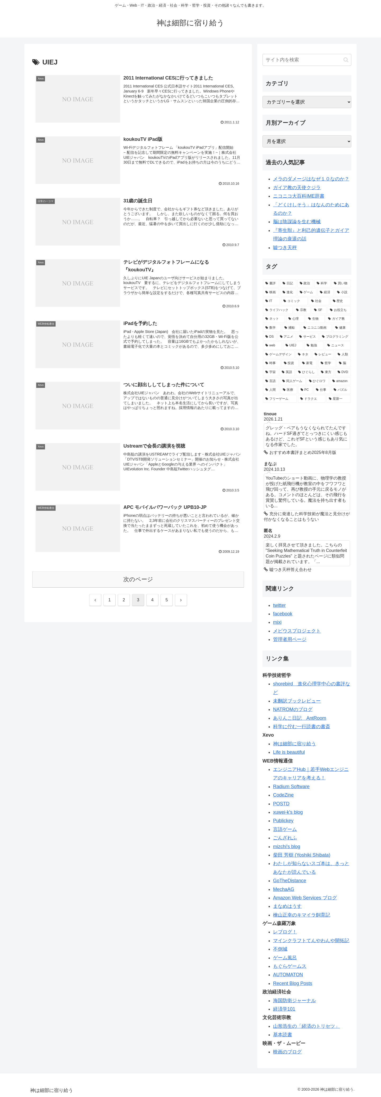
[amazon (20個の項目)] (340, 381)
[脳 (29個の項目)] (344, 363)
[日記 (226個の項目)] (288, 283)
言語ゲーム (285, 829)
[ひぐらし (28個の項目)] (307, 372)
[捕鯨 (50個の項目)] (291, 328)
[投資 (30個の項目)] (290, 363)
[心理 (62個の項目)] (295, 319)
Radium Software (291, 786)
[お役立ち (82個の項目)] (339, 310)
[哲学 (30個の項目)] (327, 363)
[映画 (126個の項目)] (271, 292)
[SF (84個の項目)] (319, 310)
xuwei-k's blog (288, 812)
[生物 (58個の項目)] (315, 319)
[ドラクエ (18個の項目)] (311, 399)
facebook (282, 613)
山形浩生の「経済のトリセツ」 (306, 1026)
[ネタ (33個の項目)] (303, 355)
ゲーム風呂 (285, 957)
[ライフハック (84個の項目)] (278, 310)
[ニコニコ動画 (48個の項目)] (316, 328)
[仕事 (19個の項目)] (322, 390)
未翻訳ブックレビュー (297, 701)
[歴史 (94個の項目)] (340, 301)
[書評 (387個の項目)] (271, 283)
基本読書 (282, 1034)
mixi (277, 622)
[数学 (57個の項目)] (272, 328)
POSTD (281, 803)
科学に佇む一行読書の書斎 (301, 726)
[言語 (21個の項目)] (271, 381)
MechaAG (283, 889)
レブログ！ (285, 932)
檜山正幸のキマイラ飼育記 (301, 915)
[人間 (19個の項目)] (271, 390)
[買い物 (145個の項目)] (341, 283)
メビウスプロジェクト (297, 631)
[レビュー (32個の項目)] (323, 355)
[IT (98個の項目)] (271, 301)
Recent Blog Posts (292, 983)
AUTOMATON (288, 974)
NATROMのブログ (292, 709)
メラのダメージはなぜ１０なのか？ (311, 179)
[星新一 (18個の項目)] (338, 399)
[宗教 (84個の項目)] (302, 310)
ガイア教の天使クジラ (297, 187)
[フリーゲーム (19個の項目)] (280, 399)
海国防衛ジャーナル (294, 1000)
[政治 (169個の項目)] (305, 283)
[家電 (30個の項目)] (308, 363)
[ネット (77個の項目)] (274, 319)
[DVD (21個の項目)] (343, 372)
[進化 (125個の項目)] (288, 292)
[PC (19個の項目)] (305, 390)
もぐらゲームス (289, 966)
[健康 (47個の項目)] (342, 328)
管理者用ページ (289, 639)
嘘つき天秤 (285, 247)
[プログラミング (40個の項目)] (335, 337)
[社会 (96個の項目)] (319, 301)
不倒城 (280, 949)
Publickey (283, 820)
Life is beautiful (289, 752)
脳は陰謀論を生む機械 (297, 221)
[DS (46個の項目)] (269, 337)
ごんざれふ (285, 837)
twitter (279, 605)
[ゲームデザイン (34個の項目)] (278, 355)
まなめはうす (287, 906)
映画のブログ (287, 1051)
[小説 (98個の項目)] (343, 292)
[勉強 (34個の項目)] (314, 346)
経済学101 (284, 1009)
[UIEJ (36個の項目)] (293, 346)
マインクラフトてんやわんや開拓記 (311, 940)
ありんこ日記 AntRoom (299, 718)
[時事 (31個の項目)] (271, 363)
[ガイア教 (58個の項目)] (338, 319)
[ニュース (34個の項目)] (338, 346)
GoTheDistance (289, 880)
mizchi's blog (286, 846)
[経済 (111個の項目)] (326, 292)
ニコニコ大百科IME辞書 (298, 196)
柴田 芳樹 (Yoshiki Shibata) (301, 855)
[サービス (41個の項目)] (308, 337)
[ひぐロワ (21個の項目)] (318, 381)
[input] (306, 60)
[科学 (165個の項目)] (322, 283)
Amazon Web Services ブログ (305, 897)
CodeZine (283, 795)
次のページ (138, 579)
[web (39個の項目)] (272, 346)
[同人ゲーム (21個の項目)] (292, 381)
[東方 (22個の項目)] (326, 372)
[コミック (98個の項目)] (294, 301)
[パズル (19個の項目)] (341, 390)
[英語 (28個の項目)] (287, 372)
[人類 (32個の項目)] (343, 355)
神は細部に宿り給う (294, 743)
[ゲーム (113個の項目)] (307, 292)
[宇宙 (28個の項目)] (270, 372)
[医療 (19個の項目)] (288, 390)
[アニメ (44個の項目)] (287, 337)
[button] (346, 60)
